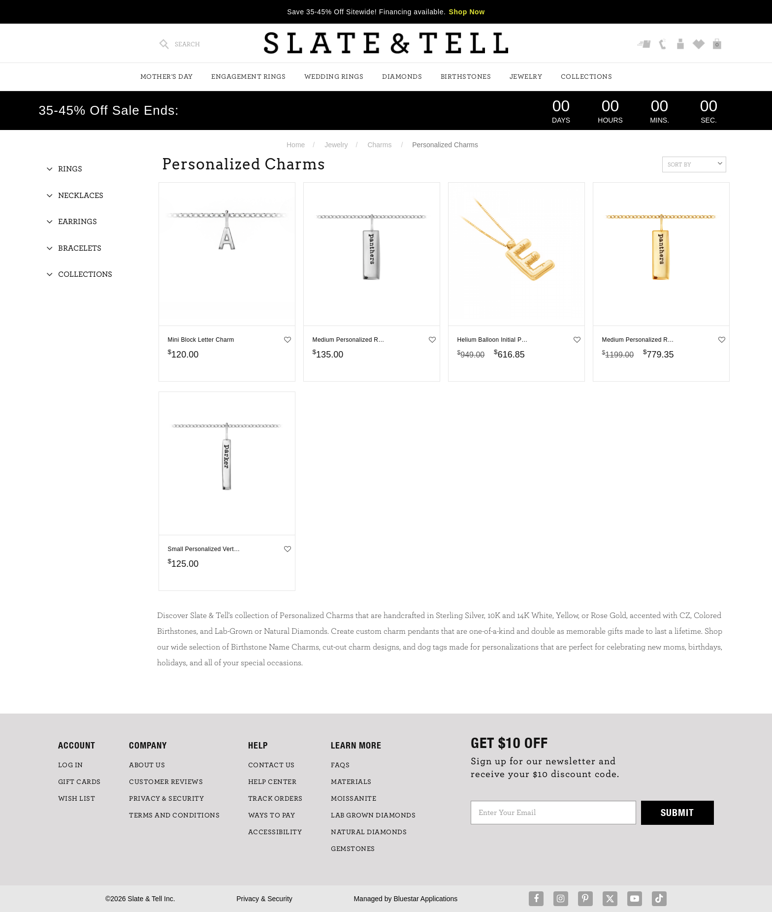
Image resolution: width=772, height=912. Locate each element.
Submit (677, 812)
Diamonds (402, 76)
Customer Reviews (166, 782)
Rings (70, 169)
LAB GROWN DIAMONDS (373, 815)
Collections (586, 76)
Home (296, 145)
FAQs (340, 765)
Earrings (77, 222)
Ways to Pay (271, 815)
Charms (379, 145)
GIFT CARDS (79, 782)
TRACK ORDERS (275, 798)
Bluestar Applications (425, 899)
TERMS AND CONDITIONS (174, 815)
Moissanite (353, 798)
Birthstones (466, 76)
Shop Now (467, 12)
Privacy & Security (264, 899)
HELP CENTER (272, 782)
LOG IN (70, 765)
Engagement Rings (248, 76)
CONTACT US (271, 765)
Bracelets (79, 248)
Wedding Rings (334, 76)
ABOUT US (147, 765)
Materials (351, 782)
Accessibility (275, 832)
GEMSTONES (353, 849)
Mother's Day (166, 76)
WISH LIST (77, 798)
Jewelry (526, 76)
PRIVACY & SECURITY (166, 798)
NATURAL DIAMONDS (369, 832)
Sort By (695, 163)
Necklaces (80, 195)
